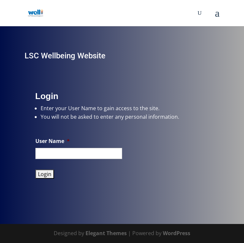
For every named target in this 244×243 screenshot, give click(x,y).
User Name (52, 141)
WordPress (176, 233)
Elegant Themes (106, 233)
